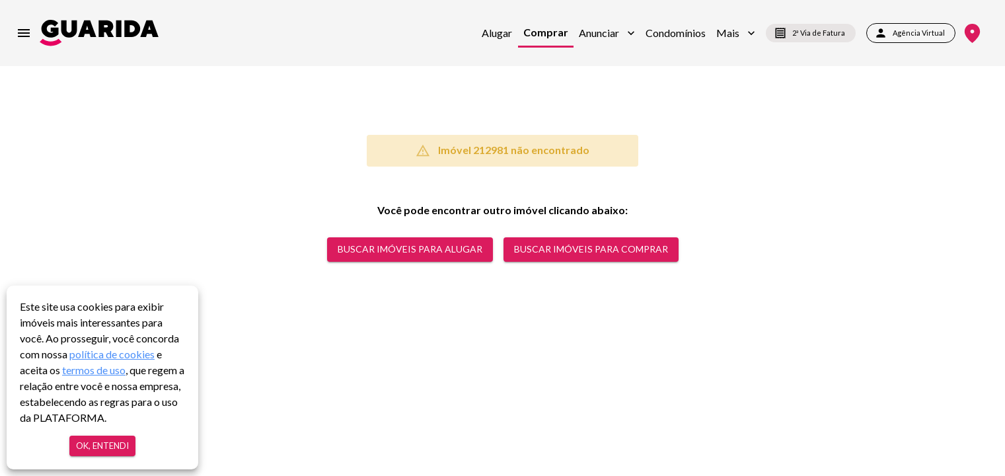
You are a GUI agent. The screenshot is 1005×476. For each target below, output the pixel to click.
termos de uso (94, 370)
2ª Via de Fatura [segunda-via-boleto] (811, 33)
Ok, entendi (102, 446)
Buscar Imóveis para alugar (410, 249)
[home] (99, 33)
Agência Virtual (911, 33)
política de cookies (112, 354)
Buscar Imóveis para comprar (591, 249)
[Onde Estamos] (972, 33)
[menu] (24, 33)
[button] (607, 33)
